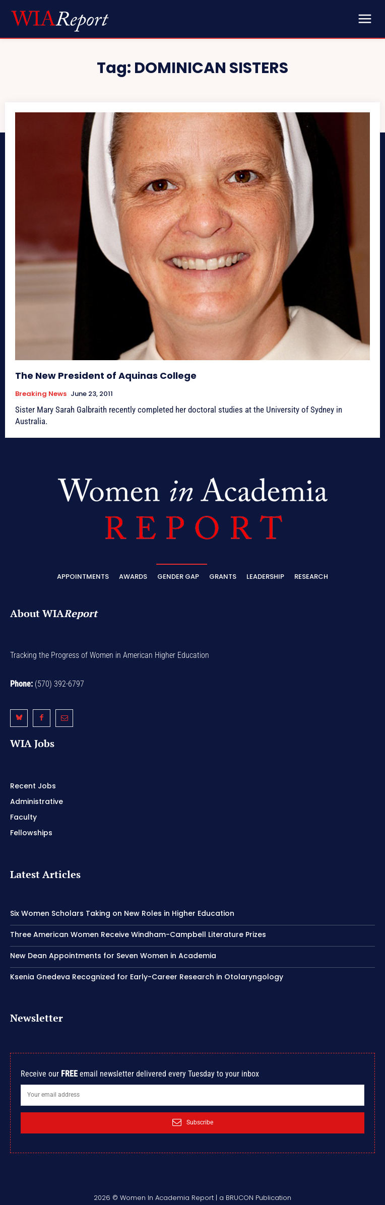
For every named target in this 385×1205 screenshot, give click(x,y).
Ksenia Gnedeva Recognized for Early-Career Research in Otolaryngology (146, 977)
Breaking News (41, 394)
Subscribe (192, 1122)
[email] (192, 1095)
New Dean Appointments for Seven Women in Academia (113, 956)
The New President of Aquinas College (106, 375)
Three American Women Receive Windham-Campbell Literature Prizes (138, 934)
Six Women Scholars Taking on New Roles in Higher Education (122, 913)
